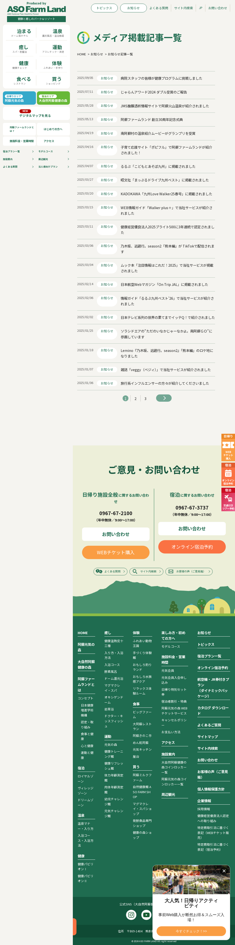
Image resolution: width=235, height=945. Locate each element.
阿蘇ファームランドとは (86, 684)
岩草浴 (109, 709)
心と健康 (87, 745)
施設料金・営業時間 (22, 141)
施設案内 (8, 159)
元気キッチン (142, 749)
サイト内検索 (183, 8)
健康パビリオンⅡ (85, 878)
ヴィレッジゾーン (85, 790)
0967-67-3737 (192, 507)
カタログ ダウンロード (213, 710)
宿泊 (81, 767)
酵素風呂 (110, 671)
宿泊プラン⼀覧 (11, 151)
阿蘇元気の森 (86, 647)
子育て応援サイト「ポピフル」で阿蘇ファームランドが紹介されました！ (166, 150)
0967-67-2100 (115, 513)
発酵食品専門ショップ (142, 823)
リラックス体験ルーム (142, 691)
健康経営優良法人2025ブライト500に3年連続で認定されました (167, 229)
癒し (107, 632)
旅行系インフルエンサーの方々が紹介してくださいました (165, 383)
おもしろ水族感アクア (142, 679)
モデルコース (45, 151)
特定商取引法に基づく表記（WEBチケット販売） (213, 832)
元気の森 (110, 744)
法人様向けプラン (48, 166)
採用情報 (203, 809)
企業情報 (204, 800)
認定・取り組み (87, 724)
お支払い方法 (170, 732)
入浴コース (112, 664)
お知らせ (133, 8)
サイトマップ (207, 736)
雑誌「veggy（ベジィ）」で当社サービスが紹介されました (166, 369)
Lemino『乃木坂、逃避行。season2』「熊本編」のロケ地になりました (167, 353)
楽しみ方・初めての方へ (173, 635)
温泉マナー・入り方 (85, 826)
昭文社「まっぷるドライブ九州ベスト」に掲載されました (165, 179)
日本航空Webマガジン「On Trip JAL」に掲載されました (164, 284)
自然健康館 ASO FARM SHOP (142, 791)
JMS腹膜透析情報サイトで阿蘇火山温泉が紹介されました (165, 105)
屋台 (136, 756)
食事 (136, 703)
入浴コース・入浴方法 (85, 840)
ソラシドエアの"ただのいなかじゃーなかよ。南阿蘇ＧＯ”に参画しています (166, 333)
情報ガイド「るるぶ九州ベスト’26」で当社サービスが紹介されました (167, 301)
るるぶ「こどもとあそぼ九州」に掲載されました (158, 166)
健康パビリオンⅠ (85, 866)
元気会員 (167, 670)
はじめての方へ (53, 129)
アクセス (49, 141)
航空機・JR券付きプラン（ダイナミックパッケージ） (213, 687)
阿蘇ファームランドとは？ (22, 129)
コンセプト (85, 698)
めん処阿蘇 (141, 742)
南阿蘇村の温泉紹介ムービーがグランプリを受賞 (158, 133)
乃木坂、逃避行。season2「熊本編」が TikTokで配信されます (167, 248)
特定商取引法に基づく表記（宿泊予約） (213, 846)
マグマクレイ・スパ (112, 687)
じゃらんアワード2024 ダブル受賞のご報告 (154, 91)
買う (136, 766)
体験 (136, 632)
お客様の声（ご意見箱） (191, 571)
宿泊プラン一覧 (209, 655)
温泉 (81, 815)
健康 (81, 855)
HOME (83, 632)
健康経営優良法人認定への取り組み (213, 818)
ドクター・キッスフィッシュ (113, 721)
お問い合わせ (217, 8)
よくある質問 (10, 166)
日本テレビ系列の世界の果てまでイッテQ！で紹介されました (168, 317)
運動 (107, 736)
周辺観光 (43, 159)
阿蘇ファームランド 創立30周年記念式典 (152, 119)
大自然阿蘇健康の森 (86, 664)
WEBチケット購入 (115, 552)
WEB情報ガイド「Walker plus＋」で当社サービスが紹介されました (166, 210)
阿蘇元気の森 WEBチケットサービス (174, 710)
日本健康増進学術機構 (87, 710)
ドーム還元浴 (113, 678)
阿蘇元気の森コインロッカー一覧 (174, 781)
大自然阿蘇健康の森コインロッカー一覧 (174, 767)
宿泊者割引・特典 (174, 701)
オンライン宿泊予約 (192, 546)
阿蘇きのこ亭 (142, 735)
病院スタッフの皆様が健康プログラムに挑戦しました (161, 78)
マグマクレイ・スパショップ (142, 808)
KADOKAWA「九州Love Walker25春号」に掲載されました (166, 193)
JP (200, 7)
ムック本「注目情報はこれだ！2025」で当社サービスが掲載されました (167, 268)
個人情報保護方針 (211, 789)
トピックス (104, 8)
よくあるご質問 (209, 724)
